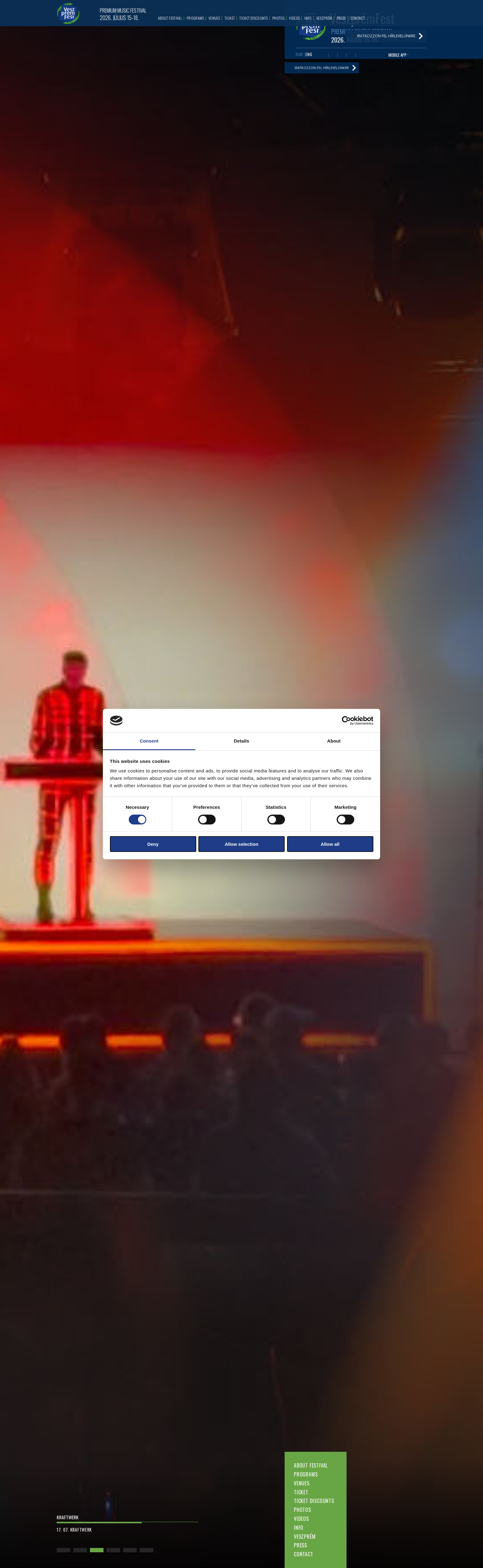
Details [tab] (241, 740)
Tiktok (360, 56)
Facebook (323, 56)
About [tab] (334, 740)
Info (298, 1527)
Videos (301, 1518)
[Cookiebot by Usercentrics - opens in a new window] (346, 720)
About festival (311, 1465)
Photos (302, 1509)
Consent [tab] (149, 740)
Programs (306, 1474)
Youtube (333, 56)
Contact (303, 1554)
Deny (153, 844)
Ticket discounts (314, 1501)
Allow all (330, 844)
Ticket (301, 1492)
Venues (302, 1483)
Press (300, 1545)
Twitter (341, 56)
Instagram (350, 56)
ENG (309, 55)
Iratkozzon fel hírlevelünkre (325, 70)
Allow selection (241, 844)
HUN (299, 55)
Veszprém (304, 1536)
